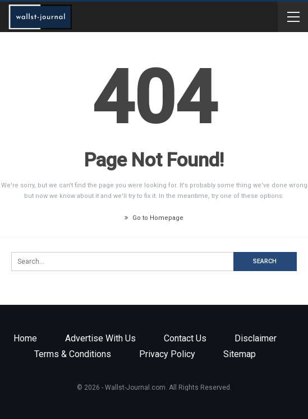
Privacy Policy (167, 354)
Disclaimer (256, 338)
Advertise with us (100, 338)
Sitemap (239, 354)
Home (25, 338)
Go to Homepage (154, 218)
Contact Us (185, 338)
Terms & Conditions (72, 354)
